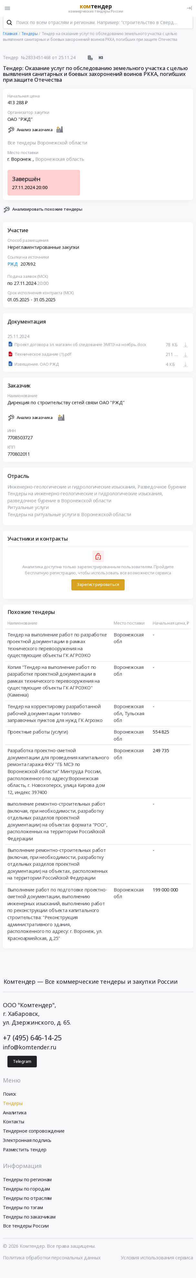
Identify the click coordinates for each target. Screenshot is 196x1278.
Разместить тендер (24, 1152)
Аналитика (14, 1115)
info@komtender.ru (30, 1050)
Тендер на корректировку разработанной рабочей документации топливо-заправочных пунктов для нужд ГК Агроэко (55, 716)
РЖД (12, 266)
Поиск (9, 1096)
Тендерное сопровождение (34, 1134)
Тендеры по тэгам (23, 1210)
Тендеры (13, 1106)
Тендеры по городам (26, 1192)
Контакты (13, 1124)
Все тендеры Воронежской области (47, 145)
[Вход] (189, 8)
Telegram (22, 1064)
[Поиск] (9, 25)
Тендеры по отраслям (27, 1201)
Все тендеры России (25, 1229)
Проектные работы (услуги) (37, 735)
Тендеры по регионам (27, 1182)
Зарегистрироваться (98, 587)
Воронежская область (59, 162)
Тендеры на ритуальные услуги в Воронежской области (69, 517)
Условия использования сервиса (157, 1260)
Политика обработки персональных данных (52, 1260)
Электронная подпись (27, 1143)
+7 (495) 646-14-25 (32, 1040)
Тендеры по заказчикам (29, 1219)
